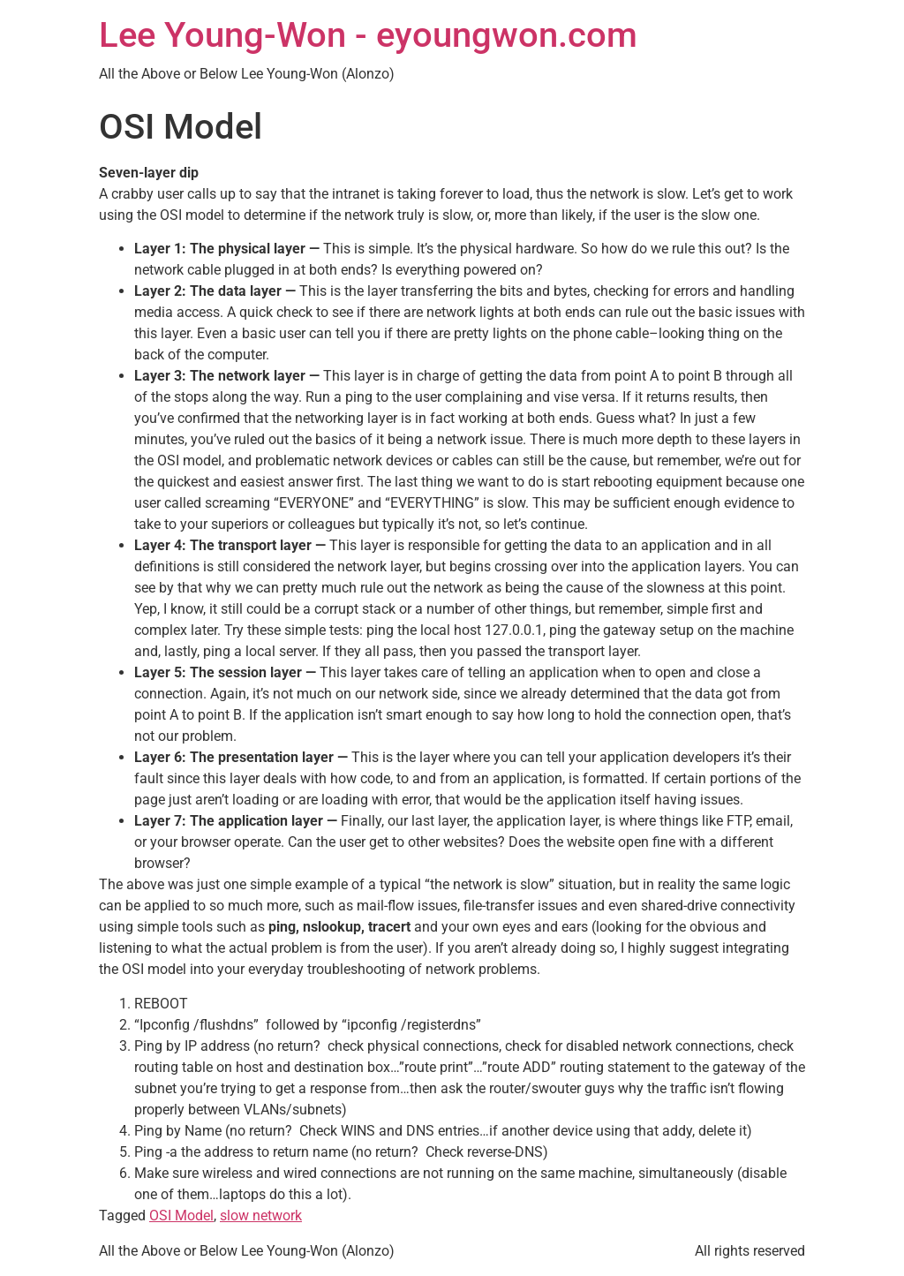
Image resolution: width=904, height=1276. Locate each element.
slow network (261, 1215)
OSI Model (181, 1215)
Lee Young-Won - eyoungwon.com (368, 35)
